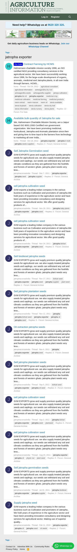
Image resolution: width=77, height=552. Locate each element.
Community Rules (41, 546)
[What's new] (64, 17)
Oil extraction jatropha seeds (29, 327)
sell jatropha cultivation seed (29, 186)
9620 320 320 (56, 24)
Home (22, 549)
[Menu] (7, 17)
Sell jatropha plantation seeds (30, 291)
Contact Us (10, 546)
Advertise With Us (24, 546)
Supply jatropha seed (25, 502)
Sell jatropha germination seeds (31, 467)
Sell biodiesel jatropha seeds (29, 256)
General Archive (60, 144)
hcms (16, 86)
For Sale (23, 112)
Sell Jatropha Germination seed (31, 151)
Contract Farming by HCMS (34, 64)
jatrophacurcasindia (22, 173)
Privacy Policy (12, 549)
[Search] (69, 17)
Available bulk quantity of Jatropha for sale (37, 118)
